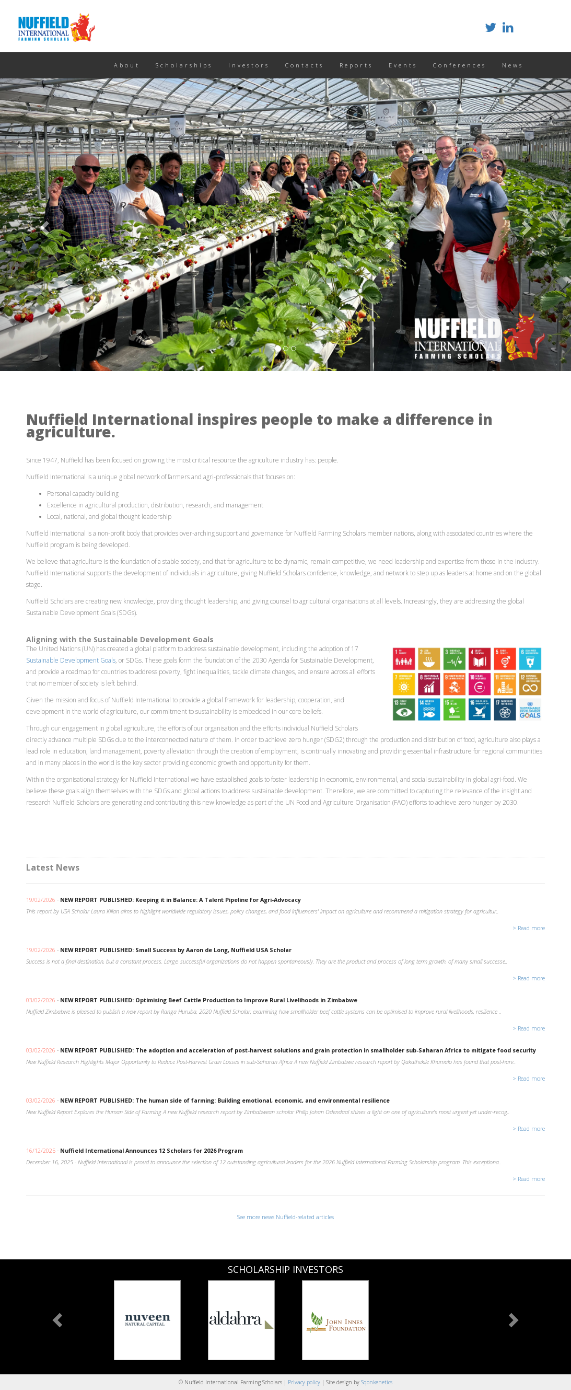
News (512, 65)
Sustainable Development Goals (70, 660)
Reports (356, 65)
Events (403, 65)
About (127, 65)
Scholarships (184, 65)
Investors (249, 65)
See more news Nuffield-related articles (285, 1217)
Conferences (459, 65)
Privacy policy (305, 1382)
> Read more (528, 928)
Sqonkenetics (376, 1382)
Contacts (304, 65)
